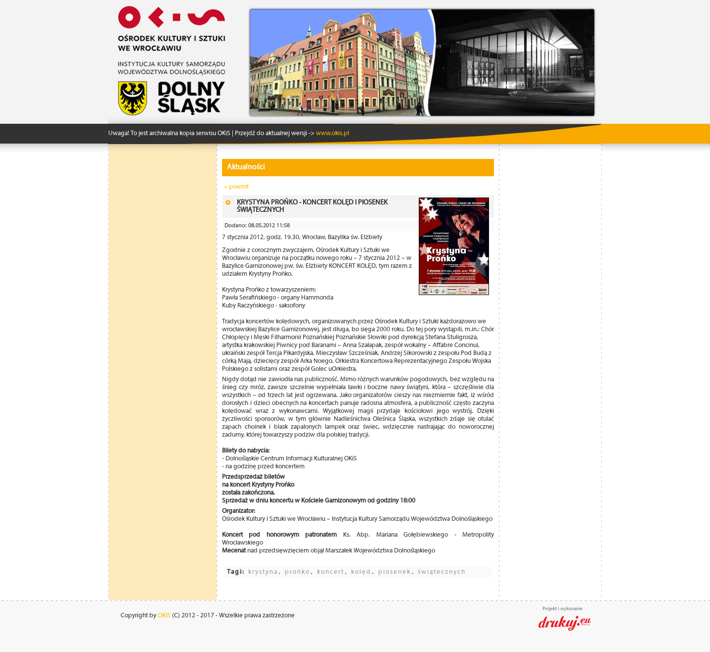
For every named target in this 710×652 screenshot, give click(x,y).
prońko (297, 572)
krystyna (263, 572)
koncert (330, 572)
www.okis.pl (331, 133)
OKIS (164, 615)
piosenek (394, 572)
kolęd (361, 572)
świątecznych (442, 572)
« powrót (236, 187)
